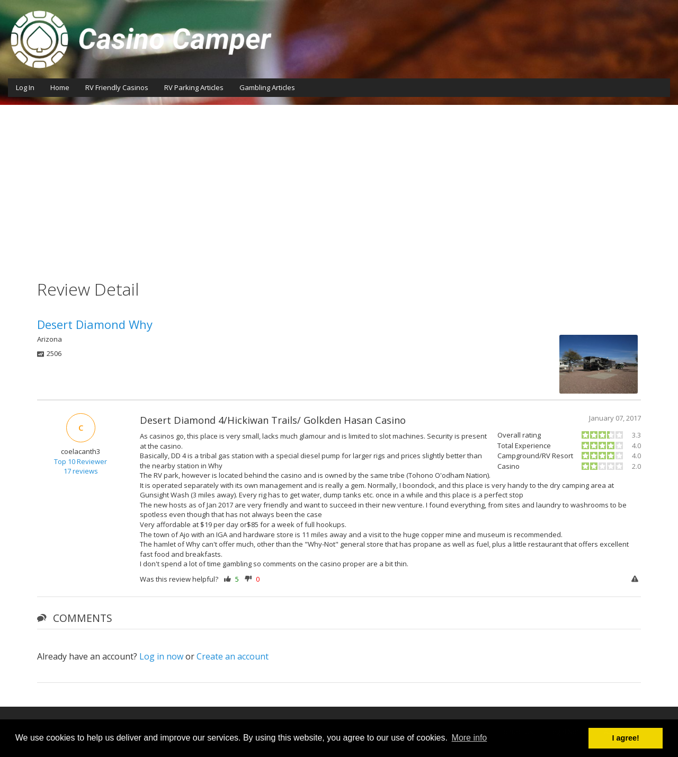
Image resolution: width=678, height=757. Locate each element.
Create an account (233, 656)
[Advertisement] (339, 184)
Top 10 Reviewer (80, 461)
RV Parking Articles (194, 87)
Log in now (161, 656)
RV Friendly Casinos (116, 87)
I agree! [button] (625, 738)
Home (59, 87)
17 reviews (81, 471)
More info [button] (469, 737)
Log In (25, 87)
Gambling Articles (267, 87)
